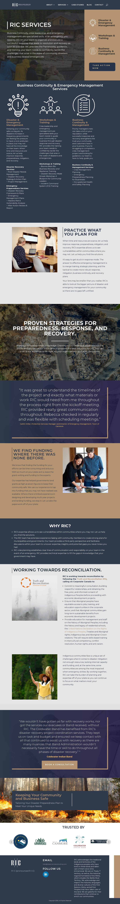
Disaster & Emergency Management (106, 23)
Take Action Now (101, 66)
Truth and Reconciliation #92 (92, 579)
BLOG (89, 5)
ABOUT (49, 5)
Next (108, 842)
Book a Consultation (59, 765)
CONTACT (99, 5)
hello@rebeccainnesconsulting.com (55, 864)
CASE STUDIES (77, 5)
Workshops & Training (106, 37)
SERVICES (62, 5)
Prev (11, 842)
